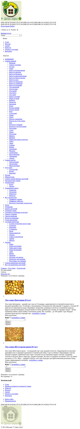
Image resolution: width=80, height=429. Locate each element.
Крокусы (12, 195)
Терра (11, 244)
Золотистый (13, 169)
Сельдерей (13, 113)
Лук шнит (12, 95)
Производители (10, 401)
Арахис (11, 158)
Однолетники (14, 162)
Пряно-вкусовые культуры (18, 139)
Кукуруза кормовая (11, 218)
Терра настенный (15, 246)
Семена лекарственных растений (16, 179)
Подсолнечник (14, 154)
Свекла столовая (15, 65)
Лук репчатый (14, 87)
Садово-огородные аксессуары (20, 224)
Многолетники (14, 166)
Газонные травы (10, 210)
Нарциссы (12, 194)
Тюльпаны (13, 192)
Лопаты (11, 235)
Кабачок (12, 100)
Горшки (8, 242)
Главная (3, 268)
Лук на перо (13, 89)
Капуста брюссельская (17, 78)
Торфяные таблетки (16, 201)
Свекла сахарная (11, 214)
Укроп (11, 132)
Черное (11, 186)
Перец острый (14, 98)
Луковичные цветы (11, 188)
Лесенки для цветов (16, 257)
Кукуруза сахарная (15, 124)
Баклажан (12, 104)
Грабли (11, 238)
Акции (7, 46)
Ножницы (12, 227)
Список (3, 272)
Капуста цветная (15, 72)
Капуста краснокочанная (18, 76)
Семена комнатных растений (15, 263)
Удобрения (9, 207)
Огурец (11, 67)
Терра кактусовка (15, 248)
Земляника (13, 149)
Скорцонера (13, 153)
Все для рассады (11, 197)
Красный (12, 173)
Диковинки (13, 156)
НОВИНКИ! (9, 59)
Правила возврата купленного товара (18, 386)
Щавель (12, 136)
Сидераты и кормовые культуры (16, 212)
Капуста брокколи (15, 74)
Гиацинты (12, 190)
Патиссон (12, 102)
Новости (8, 47)
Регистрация (5, 26)
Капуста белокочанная (17, 70)
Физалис (12, 151)
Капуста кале (13, 80)
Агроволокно (9, 182)
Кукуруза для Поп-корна (17, 126)
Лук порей (12, 91)
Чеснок (7, 175)
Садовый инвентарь (12, 222)
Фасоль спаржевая (15, 119)
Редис (11, 106)
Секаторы (12, 225)
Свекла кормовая (11, 216)
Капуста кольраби (15, 85)
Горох (11, 117)
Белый (11, 171)
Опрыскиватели (14, 233)
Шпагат (12, 240)
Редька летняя (14, 110)
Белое (11, 184)
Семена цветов (10, 160)
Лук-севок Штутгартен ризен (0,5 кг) (21, 347)
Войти (12, 26)
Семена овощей (10, 61)
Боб (10, 123)
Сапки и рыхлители (16, 237)
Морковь (12, 63)
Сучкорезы (13, 229)
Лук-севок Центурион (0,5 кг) (18, 300)
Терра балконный (15, 250)
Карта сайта (9, 399)
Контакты (8, 51)
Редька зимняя (14, 108)
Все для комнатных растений (15, 265)
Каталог (8, 44)
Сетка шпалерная (11, 220)
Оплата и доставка (11, 49)
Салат (11, 130)
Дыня (11, 143)
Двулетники (13, 164)
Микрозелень (9, 177)
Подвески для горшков (17, 259)
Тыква (11, 115)
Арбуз (11, 141)
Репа (10, 111)
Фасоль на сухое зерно (17, 121)
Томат (11, 68)
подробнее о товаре (39, 313)
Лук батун (12, 93)
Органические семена (12, 181)
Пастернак (13, 128)
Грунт (7, 205)
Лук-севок (8, 167)
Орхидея (12, 255)
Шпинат (12, 138)
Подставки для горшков (17, 261)
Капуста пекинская (16, 82)
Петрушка (12, 134)
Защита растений (11, 209)
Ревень (11, 147)
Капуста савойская (15, 83)
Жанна (11, 253)
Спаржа (12, 145)
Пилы (11, 231)
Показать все (5, 274)
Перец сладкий (14, 96)
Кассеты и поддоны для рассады (20, 203)
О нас (7, 42)
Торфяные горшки (15, 199)
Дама (11, 252)
